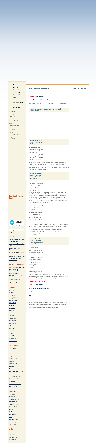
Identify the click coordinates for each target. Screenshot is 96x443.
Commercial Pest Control (15, 368)
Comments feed (13, 437)
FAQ (14, 100)
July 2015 (11, 328)
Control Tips (16, 92)
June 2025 (11, 290)
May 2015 (11, 333)
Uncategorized (12, 414)
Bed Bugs (11, 351)
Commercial (16, 95)
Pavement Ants (12, 396)
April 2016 (11, 315)
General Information (14, 379)
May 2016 (11, 313)
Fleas (10, 374)
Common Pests (17, 90)
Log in (10, 432)
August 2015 (12, 325)
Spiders (11, 409)
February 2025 (12, 295)
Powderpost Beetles (14, 404)
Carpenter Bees (13, 363)
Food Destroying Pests (14, 376)
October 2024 (12, 303)
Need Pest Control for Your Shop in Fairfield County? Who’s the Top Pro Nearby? (17, 258)
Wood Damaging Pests (14, 422)
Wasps (10, 417)
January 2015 (12, 338)
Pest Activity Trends (14, 399)
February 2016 (12, 318)
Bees (10, 353)
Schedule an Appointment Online (39, 100)
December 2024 (13, 300)
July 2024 (11, 310)
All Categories (12, 348)
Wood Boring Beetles (14, 419)
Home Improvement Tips (15, 384)
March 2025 (12, 292)
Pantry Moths (12, 394)
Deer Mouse (31, 295)
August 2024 (12, 308)
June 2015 (11, 330)
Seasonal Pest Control (14, 406)
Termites (11, 412)
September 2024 (13, 305)
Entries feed (12, 434)
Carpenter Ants (12, 361)
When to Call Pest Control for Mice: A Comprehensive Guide (17, 269)
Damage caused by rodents (16, 371)
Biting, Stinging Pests (14, 356)
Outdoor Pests (12, 391)
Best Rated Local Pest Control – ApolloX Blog (18, 103)
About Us (15, 87)
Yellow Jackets (12, 424)
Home (14, 84)
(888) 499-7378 (39, 96)
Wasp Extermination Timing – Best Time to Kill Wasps (16, 275)
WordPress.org (12, 439)
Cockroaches (12, 366)
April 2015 (11, 336)
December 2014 (13, 341)
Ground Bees (12, 381)
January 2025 (12, 298)
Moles (10, 389)
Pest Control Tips (13, 401)
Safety (14, 97)
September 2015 (13, 323)
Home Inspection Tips (14, 386)
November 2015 (13, 320)
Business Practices (13, 358)
